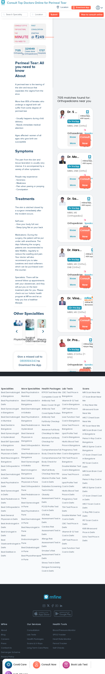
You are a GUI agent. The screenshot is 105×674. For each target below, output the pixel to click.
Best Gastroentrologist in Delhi (10, 544)
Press (3, 643)
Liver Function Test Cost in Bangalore (71, 419)
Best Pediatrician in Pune (30, 496)
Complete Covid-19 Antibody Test (51, 399)
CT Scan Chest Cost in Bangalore (92, 456)
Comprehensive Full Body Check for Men (51, 451)
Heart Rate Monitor (62, 639)
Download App (81, 7)
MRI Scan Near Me (91, 392)
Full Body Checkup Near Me (50, 423)
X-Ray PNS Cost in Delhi (91, 514)
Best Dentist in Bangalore (8, 427)
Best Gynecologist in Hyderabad (10, 435)
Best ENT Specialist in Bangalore (10, 443)
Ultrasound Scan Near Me (91, 411)
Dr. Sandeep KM (73, 198)
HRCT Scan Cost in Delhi (91, 506)
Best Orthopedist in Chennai (30, 447)
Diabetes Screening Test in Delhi (51, 488)
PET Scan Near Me (91, 425)
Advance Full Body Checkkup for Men (50, 431)
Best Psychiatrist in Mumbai (30, 394)
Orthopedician (75, 133)
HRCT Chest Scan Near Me (91, 419)
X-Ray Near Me (90, 405)
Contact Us (6, 648)
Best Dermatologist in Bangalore (10, 394)
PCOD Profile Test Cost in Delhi (50, 508)
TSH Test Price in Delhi (70, 509)
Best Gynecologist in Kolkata (30, 463)
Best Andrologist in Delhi (10, 525)
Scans (86, 388)
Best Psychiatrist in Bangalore (30, 419)
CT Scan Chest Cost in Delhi (92, 497)
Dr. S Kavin (73, 112)
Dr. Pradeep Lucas (74, 340)
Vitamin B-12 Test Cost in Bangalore (71, 402)
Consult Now (85, 140)
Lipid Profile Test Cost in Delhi (70, 484)
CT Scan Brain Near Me (92, 399)
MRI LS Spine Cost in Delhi (92, 489)
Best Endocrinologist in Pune (30, 539)
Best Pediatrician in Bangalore (30, 455)
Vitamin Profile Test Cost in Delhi (51, 480)
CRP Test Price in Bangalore (70, 410)
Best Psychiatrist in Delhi (10, 402)
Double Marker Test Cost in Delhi (71, 517)
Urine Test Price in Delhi (70, 476)
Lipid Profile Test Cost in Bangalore (71, 435)
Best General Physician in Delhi (9, 451)
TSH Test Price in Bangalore (70, 460)
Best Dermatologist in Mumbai (10, 419)
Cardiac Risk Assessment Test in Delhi (51, 530)
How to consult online (92, 15)
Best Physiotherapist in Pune (31, 557)
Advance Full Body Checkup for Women (50, 441)
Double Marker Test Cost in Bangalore (71, 468)
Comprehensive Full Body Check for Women (51, 462)
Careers (5, 639)
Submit (54, 15)
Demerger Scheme (10, 652)
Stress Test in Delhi (51, 562)
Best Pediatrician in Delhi (10, 501)
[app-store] (42, 614)
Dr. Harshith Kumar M (76, 250)
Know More (73, 140)
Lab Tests (67, 388)
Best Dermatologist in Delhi (10, 476)
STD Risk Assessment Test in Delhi (51, 518)
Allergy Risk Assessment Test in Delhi (51, 542)
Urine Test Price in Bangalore (70, 427)
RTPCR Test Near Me (51, 392)
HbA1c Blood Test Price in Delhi (70, 492)
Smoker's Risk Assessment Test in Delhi (51, 554)
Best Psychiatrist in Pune (30, 513)
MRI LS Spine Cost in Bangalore (92, 448)
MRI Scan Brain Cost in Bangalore (92, 432)
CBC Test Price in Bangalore (70, 394)
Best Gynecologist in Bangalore (10, 410)
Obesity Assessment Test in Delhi (51, 498)
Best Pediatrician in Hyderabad (30, 427)
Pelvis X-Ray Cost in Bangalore (92, 440)
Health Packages (51, 388)
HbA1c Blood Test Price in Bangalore (71, 443)
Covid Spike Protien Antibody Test (51, 415)
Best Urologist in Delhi (9, 533)
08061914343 (28, 361)
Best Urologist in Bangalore (29, 472)
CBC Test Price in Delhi (70, 525)
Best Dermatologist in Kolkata (30, 410)
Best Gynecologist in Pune (30, 504)
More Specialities (30, 388)
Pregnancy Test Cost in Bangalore (71, 451)
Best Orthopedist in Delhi (10, 468)
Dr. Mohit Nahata (74, 157)
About (4, 630)
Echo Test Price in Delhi (91, 538)
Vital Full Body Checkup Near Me (50, 472)
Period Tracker (60, 643)
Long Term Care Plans (37, 648)
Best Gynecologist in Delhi (10, 492)
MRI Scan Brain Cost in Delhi (92, 473)
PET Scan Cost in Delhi (90, 465)
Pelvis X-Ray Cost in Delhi (92, 481)
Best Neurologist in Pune (30, 529)
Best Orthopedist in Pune (30, 488)
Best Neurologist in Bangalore (10, 460)
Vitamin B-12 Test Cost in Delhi (70, 533)
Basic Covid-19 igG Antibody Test (51, 407)
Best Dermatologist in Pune (30, 521)
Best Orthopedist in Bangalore (30, 402)
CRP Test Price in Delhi (70, 542)
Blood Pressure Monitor (64, 630)
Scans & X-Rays (34, 643)
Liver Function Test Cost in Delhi (71, 550)
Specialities (7, 388)
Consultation (33, 630)
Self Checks (58, 648)
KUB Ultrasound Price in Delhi (90, 530)
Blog (3, 634)
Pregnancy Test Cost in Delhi (69, 501)
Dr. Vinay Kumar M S (75, 298)
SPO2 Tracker (59, 634)
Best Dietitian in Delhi (8, 554)
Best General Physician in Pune (29, 480)
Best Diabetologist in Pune (30, 549)
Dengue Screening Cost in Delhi (51, 569)
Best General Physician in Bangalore (27, 437)
